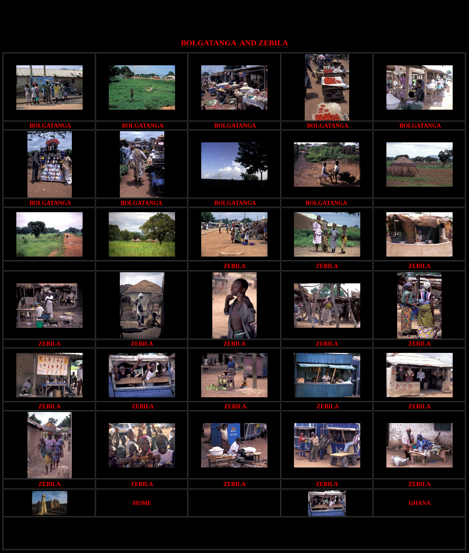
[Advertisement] (236, 17)
